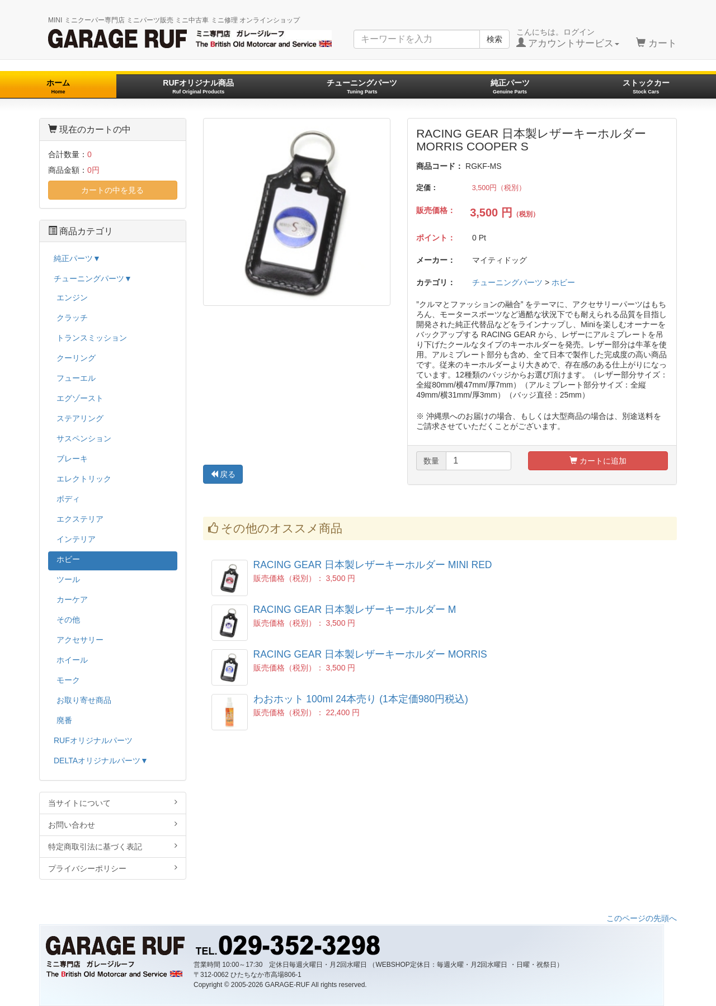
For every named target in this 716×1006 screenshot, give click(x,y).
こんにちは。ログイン (568, 38)
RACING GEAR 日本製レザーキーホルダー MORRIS (370, 654)
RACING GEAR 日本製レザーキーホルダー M (354, 609)
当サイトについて (112, 802)
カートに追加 (597, 460)
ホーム (58, 86)
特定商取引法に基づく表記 (112, 846)
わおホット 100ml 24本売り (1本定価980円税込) (360, 699)
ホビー (563, 282)
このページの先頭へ (641, 918)
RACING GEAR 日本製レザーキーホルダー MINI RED (372, 564)
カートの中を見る (112, 190)
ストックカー (646, 86)
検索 (494, 39)
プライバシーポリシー (112, 868)
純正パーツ (510, 86)
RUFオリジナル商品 (198, 86)
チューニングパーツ (362, 86)
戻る (223, 474)
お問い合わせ (112, 824)
